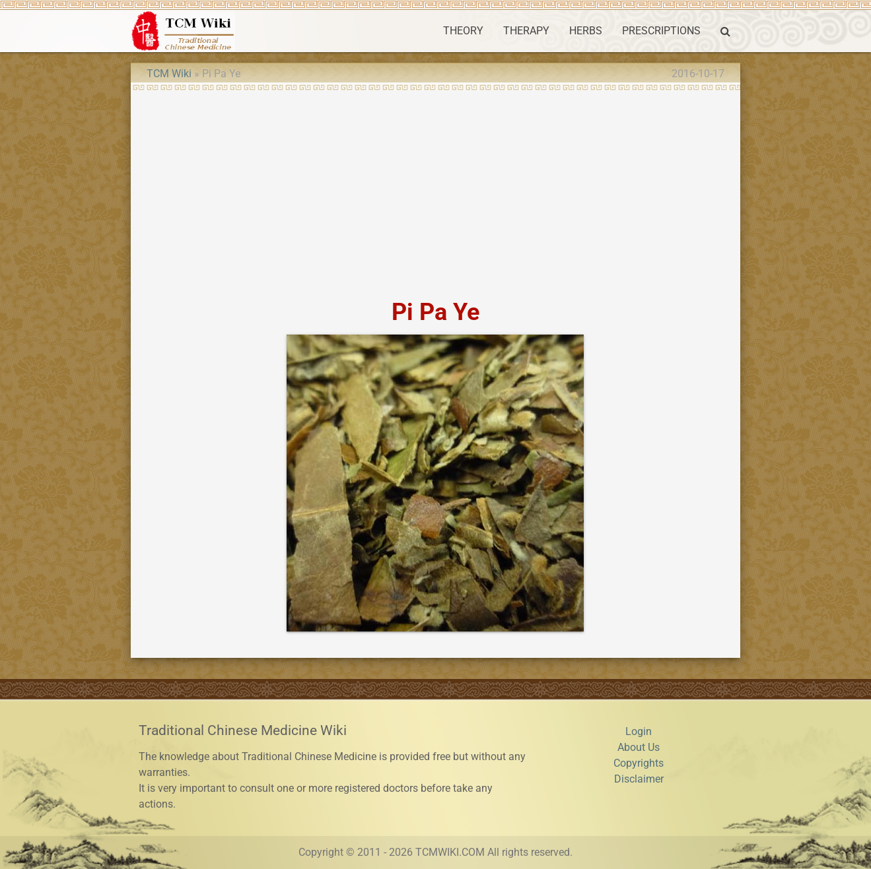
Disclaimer (639, 779)
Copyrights (638, 763)
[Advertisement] (435, 190)
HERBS (585, 30)
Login (638, 731)
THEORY (463, 30)
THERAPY (526, 30)
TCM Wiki (169, 73)
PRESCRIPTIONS (661, 30)
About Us (638, 747)
